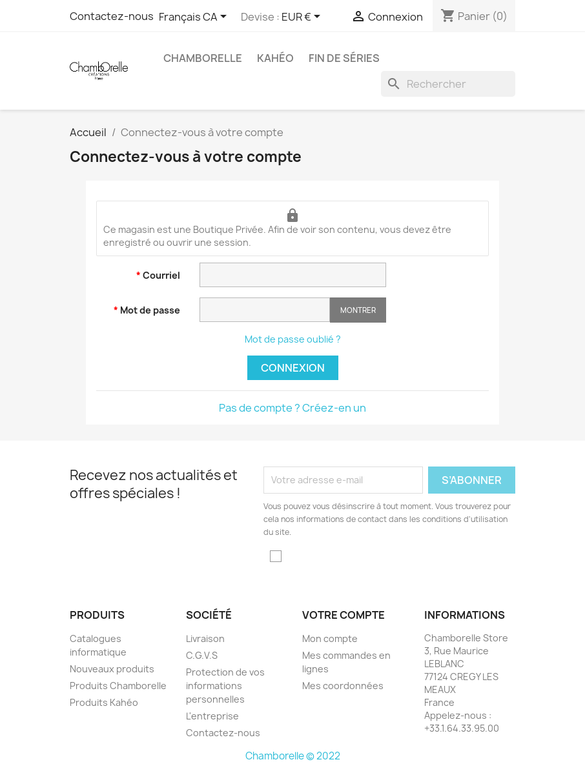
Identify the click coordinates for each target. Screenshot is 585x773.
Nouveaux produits (112, 669)
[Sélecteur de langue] (195, 17)
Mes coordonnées (343, 685)
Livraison (205, 638)
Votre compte (343, 615)
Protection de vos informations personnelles (225, 685)
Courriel (160, 275)
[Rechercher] (448, 84)
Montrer (358, 310)
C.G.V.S (202, 655)
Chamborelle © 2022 (292, 756)
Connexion (293, 368)
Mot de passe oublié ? (293, 339)
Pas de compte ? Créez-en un (292, 408)
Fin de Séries (344, 58)
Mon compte (330, 638)
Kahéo (275, 58)
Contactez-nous (223, 733)
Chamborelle (202, 58)
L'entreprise (212, 716)
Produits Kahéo (104, 702)
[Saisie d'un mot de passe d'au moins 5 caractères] (265, 309)
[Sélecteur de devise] (303, 17)
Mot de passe (149, 310)
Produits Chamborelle (118, 685)
